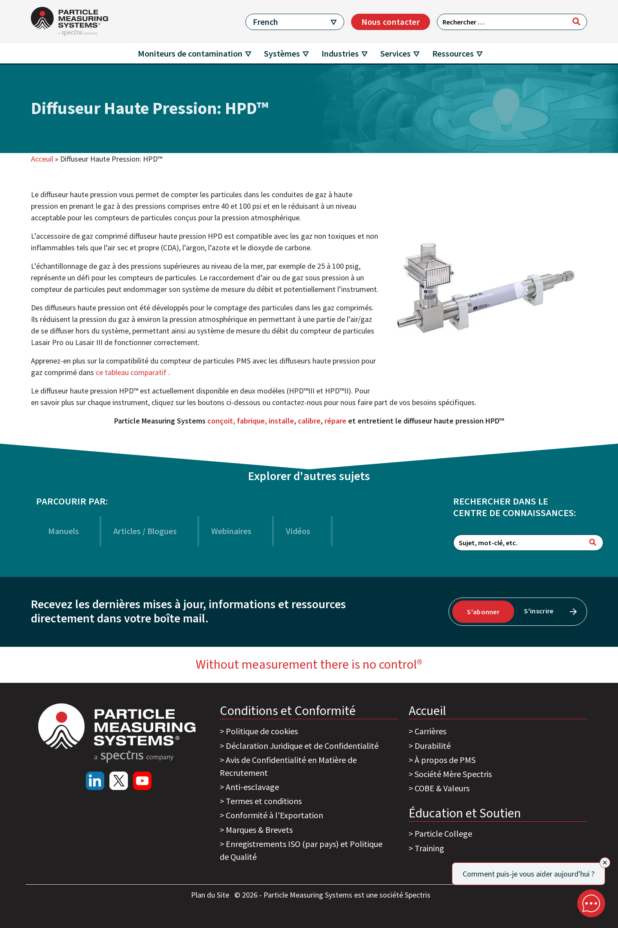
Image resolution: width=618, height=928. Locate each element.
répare (335, 421)
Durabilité (433, 745)
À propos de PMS (445, 759)
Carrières (430, 731)
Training (429, 848)
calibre (309, 421)
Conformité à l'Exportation (274, 815)
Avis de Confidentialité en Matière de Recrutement (288, 766)
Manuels (63, 531)
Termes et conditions (264, 801)
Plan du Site (211, 895)
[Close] (605, 862)
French (265, 21)
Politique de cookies (262, 731)
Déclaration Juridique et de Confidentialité (302, 745)
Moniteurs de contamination (190, 53)
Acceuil (42, 159)
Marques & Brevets (259, 829)
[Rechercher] (576, 21)
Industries (340, 53)
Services (395, 53)
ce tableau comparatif (132, 372)
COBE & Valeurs (442, 788)
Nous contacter (390, 21)
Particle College (443, 833)
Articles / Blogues (145, 531)
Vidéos (298, 531)
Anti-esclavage (252, 786)
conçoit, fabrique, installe (250, 421)
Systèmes (282, 53)
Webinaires (231, 531)
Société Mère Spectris (453, 774)
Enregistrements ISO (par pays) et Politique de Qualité (301, 850)
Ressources (453, 53)
